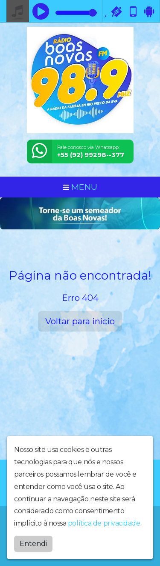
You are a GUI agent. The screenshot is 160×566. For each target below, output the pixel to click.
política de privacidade (104, 521)
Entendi (33, 542)
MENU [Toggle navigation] (80, 187)
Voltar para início (80, 321)
